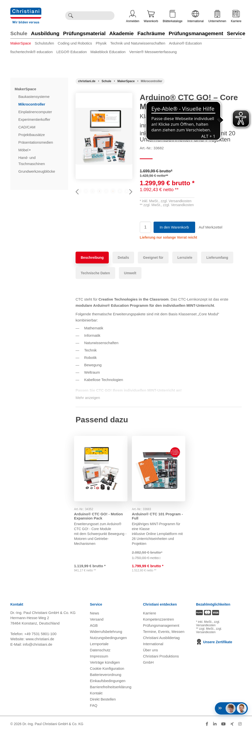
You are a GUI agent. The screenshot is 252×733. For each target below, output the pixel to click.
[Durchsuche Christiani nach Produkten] (95, 15)
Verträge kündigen (105, 663)
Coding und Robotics (75, 43)
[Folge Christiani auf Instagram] (240, 725)
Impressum (99, 657)
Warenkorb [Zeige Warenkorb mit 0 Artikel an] (151, 16)
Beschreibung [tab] (92, 258)
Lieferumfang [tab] (217, 258)
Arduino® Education (185, 43)
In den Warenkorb (174, 227)
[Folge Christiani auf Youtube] (223, 725)
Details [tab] (123, 258)
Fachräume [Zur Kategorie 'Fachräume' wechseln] (151, 33)
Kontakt (96, 694)
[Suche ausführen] (70, 15)
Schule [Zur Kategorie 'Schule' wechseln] (18, 33)
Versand (96, 620)
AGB (94, 626)
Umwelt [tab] (130, 273)
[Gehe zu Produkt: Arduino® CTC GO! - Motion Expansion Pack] (100, 466)
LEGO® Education (71, 52)
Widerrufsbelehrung (106, 632)
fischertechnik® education (31, 52)
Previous (79, 198)
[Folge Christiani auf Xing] (232, 725)
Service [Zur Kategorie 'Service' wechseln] (236, 33)
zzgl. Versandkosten (176, 201)
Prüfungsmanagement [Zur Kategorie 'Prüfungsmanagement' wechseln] (196, 33)
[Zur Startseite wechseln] (25, 11)
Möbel (24, 150)
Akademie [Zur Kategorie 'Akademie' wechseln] (121, 33)
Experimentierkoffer (34, 119)
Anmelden (132, 16)
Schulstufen (44, 43)
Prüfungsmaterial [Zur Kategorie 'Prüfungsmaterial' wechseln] (84, 33)
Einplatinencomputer (35, 112)
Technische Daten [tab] (95, 273)
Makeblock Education (108, 52)
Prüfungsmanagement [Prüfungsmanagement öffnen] (161, 626)
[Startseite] (86, 81)
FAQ (93, 706)
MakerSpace (20, 43)
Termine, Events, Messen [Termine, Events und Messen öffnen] (163, 632)
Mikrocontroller (32, 104)
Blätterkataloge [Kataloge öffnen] (172, 16)
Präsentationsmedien (36, 142)
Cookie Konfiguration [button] (107, 669)
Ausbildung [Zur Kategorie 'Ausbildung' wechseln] (45, 33)
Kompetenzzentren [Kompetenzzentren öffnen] (158, 620)
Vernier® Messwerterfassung (153, 52)
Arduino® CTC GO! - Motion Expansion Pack (100, 512)
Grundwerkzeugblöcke (37, 171)
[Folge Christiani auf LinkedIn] (215, 725)
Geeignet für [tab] (153, 258)
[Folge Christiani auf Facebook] (207, 725)
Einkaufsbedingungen (107, 682)
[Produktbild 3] (122, 197)
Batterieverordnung (105, 675)
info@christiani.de (37, 645)
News (94, 614)
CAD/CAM (27, 127)
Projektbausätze (32, 135)
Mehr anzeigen (88, 398)
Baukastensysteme (34, 96)
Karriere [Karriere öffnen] (236, 16)
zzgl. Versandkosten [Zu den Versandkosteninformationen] (208, 624)
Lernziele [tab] (184, 258)
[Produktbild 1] (85, 197)
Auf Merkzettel (210, 227)
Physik (101, 43)
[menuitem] (22, 44)
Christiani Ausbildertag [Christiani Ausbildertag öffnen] (161, 639)
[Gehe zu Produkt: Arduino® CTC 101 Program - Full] (158, 466)
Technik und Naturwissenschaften (137, 43)
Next (128, 198)
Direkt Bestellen (103, 700)
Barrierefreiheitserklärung (110, 688)
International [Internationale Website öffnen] (195, 16)
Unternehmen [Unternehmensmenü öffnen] (217, 16)
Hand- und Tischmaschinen (32, 160)
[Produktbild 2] (103, 197)
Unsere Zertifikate (214, 643)
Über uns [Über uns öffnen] (150, 651)
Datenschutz (100, 651)
